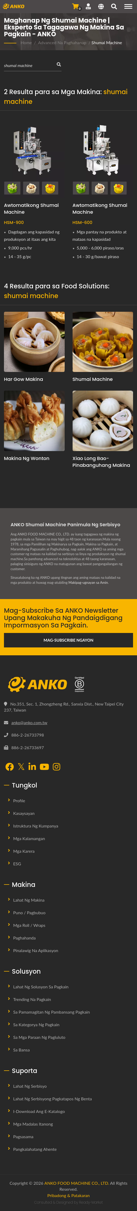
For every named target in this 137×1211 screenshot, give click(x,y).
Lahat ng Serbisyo (30, 1086)
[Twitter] (21, 767)
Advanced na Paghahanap (62, 42)
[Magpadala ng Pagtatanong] (75, 6)
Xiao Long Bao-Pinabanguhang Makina (101, 461)
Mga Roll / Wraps (29, 925)
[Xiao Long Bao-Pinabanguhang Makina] (103, 421)
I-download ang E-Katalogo (39, 1111)
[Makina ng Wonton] (34, 421)
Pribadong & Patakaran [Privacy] (68, 1195)
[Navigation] (128, 6)
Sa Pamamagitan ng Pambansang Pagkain (51, 1011)
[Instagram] (56, 767)
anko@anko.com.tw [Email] (29, 722)
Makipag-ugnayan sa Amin (88, 582)
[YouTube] (44, 767)
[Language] (101, 7)
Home (26, 42)
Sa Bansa (21, 1049)
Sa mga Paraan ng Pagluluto (39, 1037)
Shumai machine (93, 379)
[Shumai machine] (103, 342)
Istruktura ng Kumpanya (35, 825)
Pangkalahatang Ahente (35, 1149)
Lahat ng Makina (29, 899)
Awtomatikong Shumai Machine (31, 208)
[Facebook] (9, 767)
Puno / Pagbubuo (29, 912)
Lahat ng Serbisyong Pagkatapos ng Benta (52, 1098)
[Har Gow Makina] (34, 342)
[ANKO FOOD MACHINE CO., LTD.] (68, 684)
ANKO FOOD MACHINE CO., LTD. (76, 1183)
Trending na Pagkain (32, 999)
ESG (17, 863)
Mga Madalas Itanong (33, 1123)
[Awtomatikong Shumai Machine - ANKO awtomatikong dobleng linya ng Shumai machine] (103, 157)
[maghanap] (114, 7)
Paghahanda (24, 937)
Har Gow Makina (23, 379)
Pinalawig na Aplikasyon (35, 950)
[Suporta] (88, 6)
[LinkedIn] (32, 767)
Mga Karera (24, 851)
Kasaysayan (24, 813)
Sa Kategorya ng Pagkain (36, 1024)
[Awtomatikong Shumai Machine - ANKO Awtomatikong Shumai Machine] (34, 157)
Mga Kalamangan (29, 838)
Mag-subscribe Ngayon (68, 640)
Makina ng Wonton (26, 458)
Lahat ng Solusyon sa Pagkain (41, 986)
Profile (19, 800)
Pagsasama (23, 1136)
